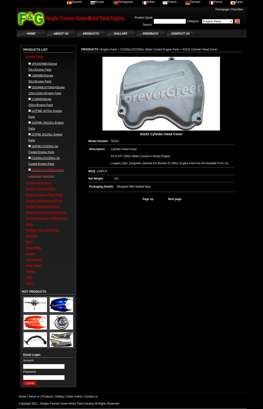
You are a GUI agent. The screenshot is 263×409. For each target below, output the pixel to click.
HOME (31, 33)
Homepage (222, 9)
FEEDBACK (151, 33)
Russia (97, 2)
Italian (148, 2)
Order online (74, 396)
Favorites (237, 9)
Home (22, 396)
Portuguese (123, 2)
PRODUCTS (91, 33)
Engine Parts (34, 56)
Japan (237, 2)
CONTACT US (180, 33)
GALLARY (121, 33)
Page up (147, 199)
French (216, 2)
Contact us (91, 396)
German (192, 2)
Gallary (59, 396)
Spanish (74, 2)
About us (33, 396)
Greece (170, 2)
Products (47, 396)
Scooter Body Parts (39, 183)
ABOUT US (61, 33)
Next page (174, 199)
